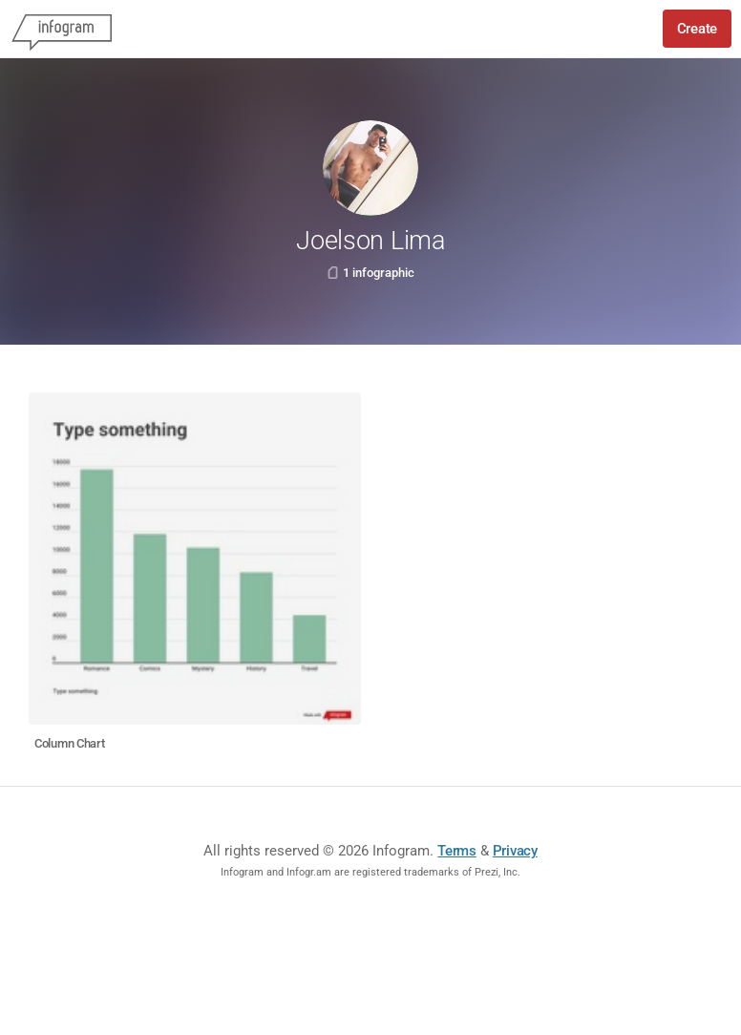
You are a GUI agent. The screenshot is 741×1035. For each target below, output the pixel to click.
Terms (456, 850)
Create (697, 28)
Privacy (515, 850)
